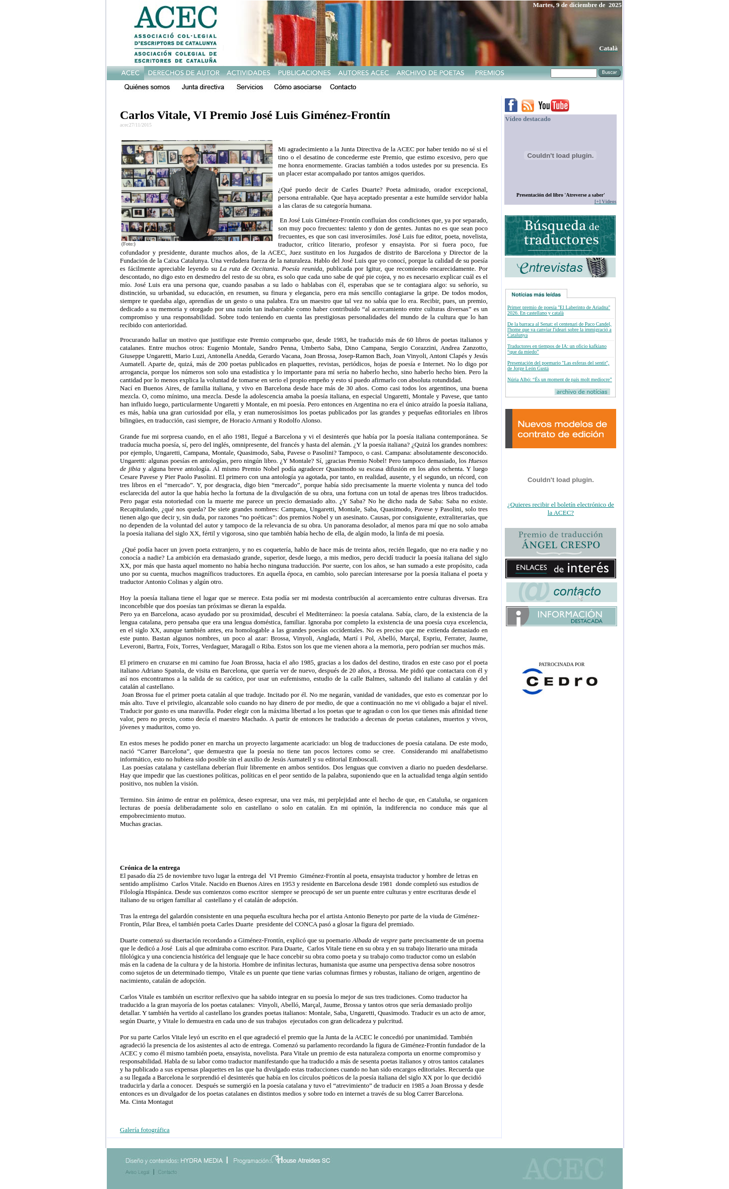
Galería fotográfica (145, 1130)
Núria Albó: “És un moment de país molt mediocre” (559, 379)
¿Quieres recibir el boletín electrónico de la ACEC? (560, 508)
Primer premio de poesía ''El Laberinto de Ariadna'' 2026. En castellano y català (558, 310)
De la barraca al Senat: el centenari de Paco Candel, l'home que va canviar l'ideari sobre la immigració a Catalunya (559, 329)
